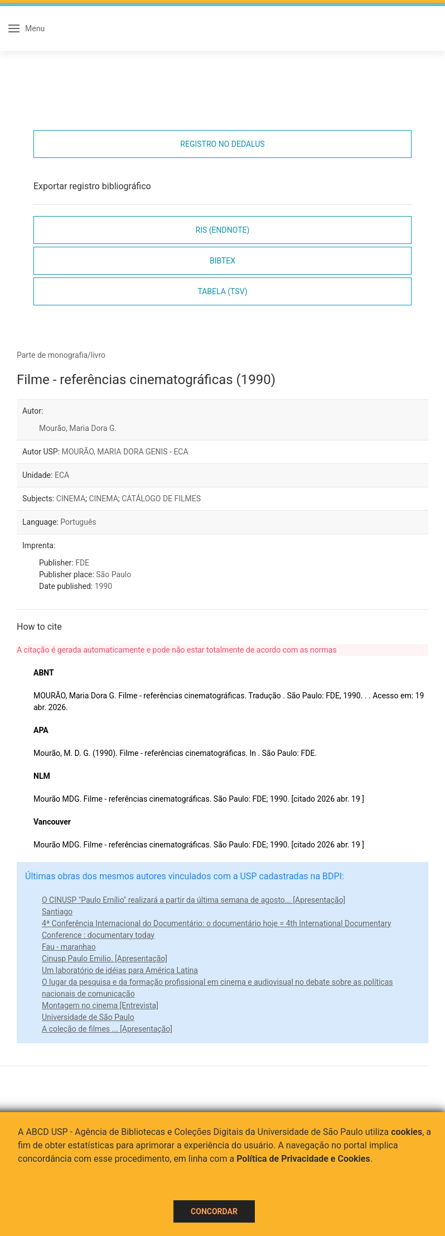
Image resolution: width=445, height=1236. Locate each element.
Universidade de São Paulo (88, 1017)
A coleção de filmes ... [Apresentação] (107, 1028)
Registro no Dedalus (222, 144)
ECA (62, 475)
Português (78, 522)
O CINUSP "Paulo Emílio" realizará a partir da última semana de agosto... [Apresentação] (193, 899)
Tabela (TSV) (222, 291)
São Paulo (113, 574)
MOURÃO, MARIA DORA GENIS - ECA (125, 451)
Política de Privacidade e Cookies (303, 1158)
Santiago (57, 911)
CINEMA (70, 498)
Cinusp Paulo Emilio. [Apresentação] (104, 958)
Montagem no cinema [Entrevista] (100, 1005)
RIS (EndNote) (223, 230)
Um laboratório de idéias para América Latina (120, 970)
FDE (82, 562)
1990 (103, 586)
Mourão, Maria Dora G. (78, 428)
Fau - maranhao (69, 946)
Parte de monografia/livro (61, 355)
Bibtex (222, 260)
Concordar (214, 1211)
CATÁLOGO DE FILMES (161, 498)
